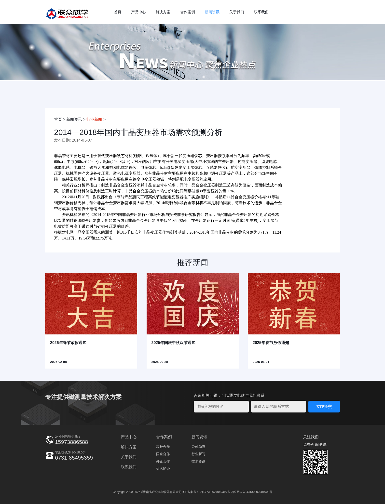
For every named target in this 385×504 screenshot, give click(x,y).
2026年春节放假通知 (68, 343)
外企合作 (163, 461)
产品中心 (138, 12)
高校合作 (163, 447)
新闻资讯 (212, 12)
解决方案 (163, 12)
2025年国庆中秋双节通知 (173, 343)
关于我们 (236, 12)
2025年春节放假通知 (271, 343)
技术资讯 (198, 461)
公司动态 (198, 447)
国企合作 (163, 454)
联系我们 (261, 12)
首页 (117, 12)
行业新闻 (94, 119)
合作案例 (187, 12)
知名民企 (163, 469)
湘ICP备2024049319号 (215, 492)
